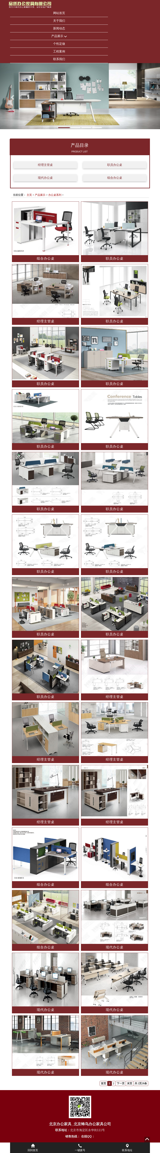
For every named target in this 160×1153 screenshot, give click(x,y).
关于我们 (59, 20)
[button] (12, 96)
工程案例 (59, 51)
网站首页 (59, 13)
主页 (29, 194)
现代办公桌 (45, 177)
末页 (129, 1083)
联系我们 (59, 59)
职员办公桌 (114, 164)
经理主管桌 (45, 164)
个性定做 (59, 43)
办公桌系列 (54, 194)
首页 (103, 1083)
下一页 (121, 1083)
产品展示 (59, 36)
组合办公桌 (114, 177)
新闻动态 (59, 28)
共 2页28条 (141, 1083)
